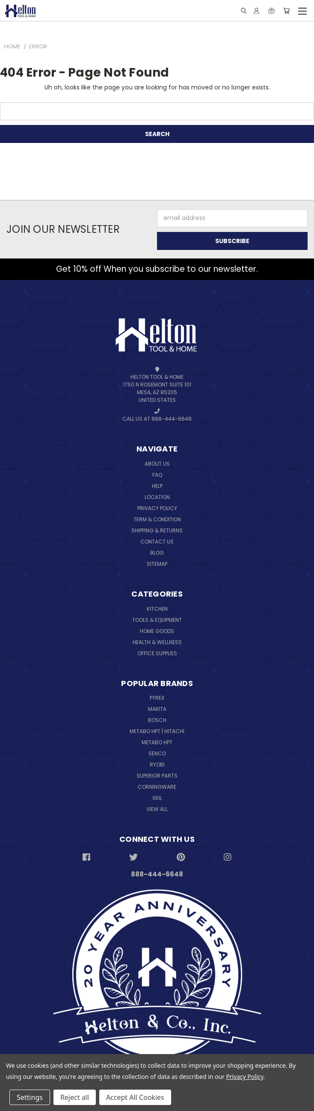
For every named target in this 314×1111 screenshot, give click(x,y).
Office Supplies (157, 653)
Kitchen (157, 608)
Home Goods (157, 631)
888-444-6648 (157, 874)
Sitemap (157, 563)
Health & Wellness (157, 642)
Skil (157, 798)
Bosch (157, 720)
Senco (157, 753)
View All (157, 809)
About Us (157, 463)
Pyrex (157, 697)
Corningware (157, 786)
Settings (30, 1097)
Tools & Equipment (157, 620)
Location (157, 497)
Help (157, 486)
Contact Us (157, 541)
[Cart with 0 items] (286, 10)
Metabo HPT (157, 742)
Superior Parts (157, 775)
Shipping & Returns (157, 530)
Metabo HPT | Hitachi (157, 731)
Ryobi (157, 764)
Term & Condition (157, 519)
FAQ (157, 474)
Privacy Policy (157, 508)
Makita (157, 709)
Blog (157, 552)
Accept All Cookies (135, 1097)
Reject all (74, 1097)
